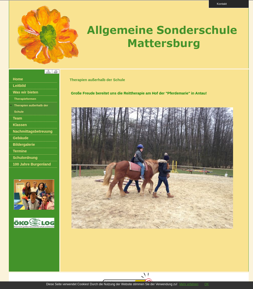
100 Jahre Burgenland (32, 164)
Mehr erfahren (188, 284)
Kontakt (220, 3)
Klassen (20, 125)
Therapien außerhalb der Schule (31, 108)
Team (17, 118)
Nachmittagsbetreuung (33, 131)
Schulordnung (25, 158)
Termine (20, 151)
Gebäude (21, 138)
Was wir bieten (25, 92)
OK (207, 284)
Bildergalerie (24, 144)
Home (18, 79)
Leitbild (19, 86)
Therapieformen (25, 98)
